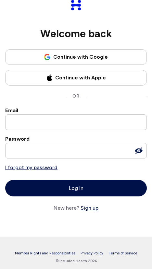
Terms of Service (122, 253)
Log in (76, 188)
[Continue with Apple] (76, 78)
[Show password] (139, 151)
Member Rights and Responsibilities (45, 253)
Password (17, 139)
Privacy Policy (92, 253)
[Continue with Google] (76, 57)
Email (11, 110)
